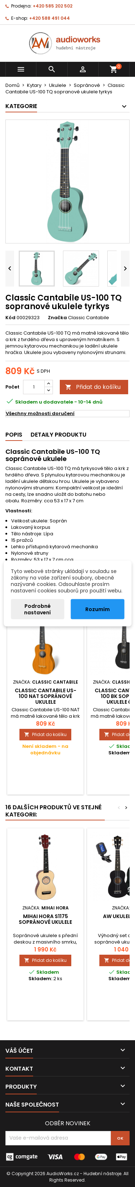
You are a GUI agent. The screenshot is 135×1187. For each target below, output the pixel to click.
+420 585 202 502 (52, 6)
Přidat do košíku (93, 387)
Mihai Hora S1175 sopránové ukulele (45, 919)
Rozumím (97, 609)
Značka (57, 318)
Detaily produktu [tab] (58, 434)
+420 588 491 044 (49, 18)
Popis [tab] (13, 434)
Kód (10, 318)
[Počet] (34, 387)
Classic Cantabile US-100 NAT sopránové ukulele (45, 696)
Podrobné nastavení (37, 609)
